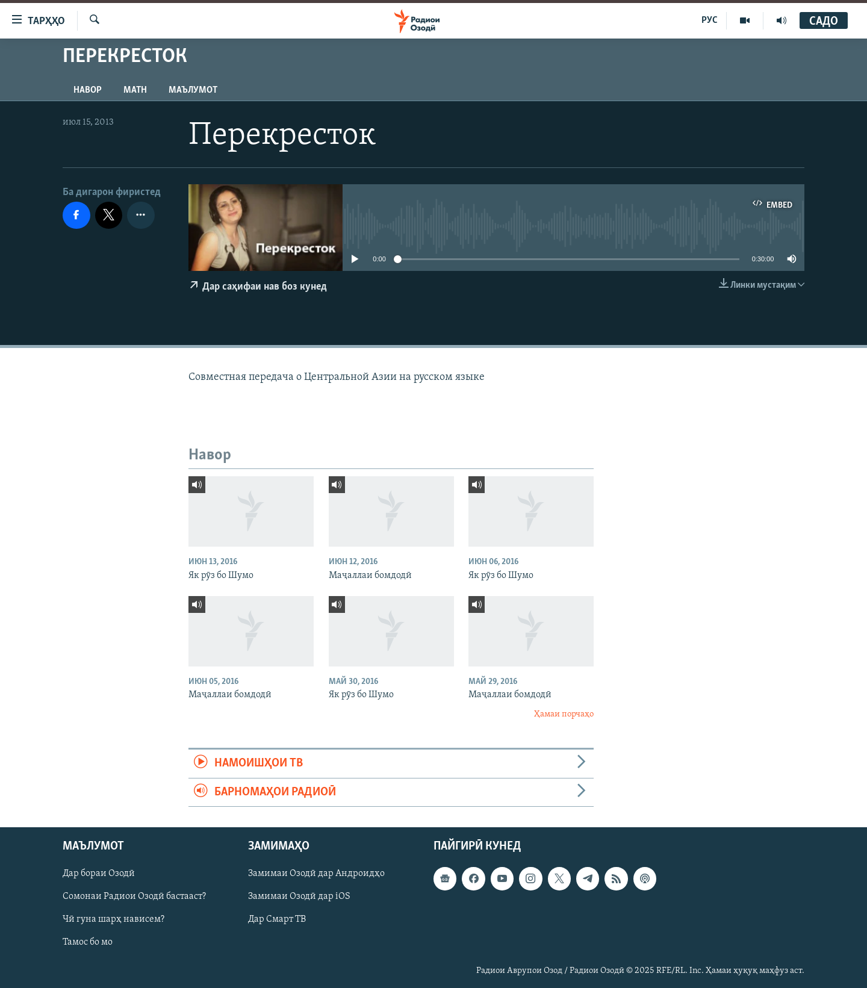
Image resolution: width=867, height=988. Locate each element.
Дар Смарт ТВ (277, 919)
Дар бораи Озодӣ (99, 873)
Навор (87, 90)
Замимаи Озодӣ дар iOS (299, 896)
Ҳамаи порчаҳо (564, 714)
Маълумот (193, 90)
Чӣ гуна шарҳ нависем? (113, 919)
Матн (135, 90)
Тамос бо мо (88, 942)
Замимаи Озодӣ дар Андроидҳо (316, 873)
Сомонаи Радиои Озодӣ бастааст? (134, 896)
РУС (709, 20)
